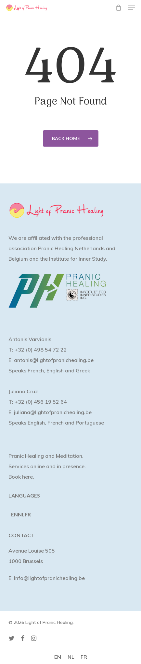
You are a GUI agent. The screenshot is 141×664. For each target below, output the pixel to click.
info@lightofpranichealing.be (49, 578)
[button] (131, 8)
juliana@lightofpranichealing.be (53, 412)
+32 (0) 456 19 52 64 (41, 401)
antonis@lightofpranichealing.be (54, 360)
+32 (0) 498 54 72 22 (41, 349)
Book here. (21, 476)
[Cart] (118, 8)
